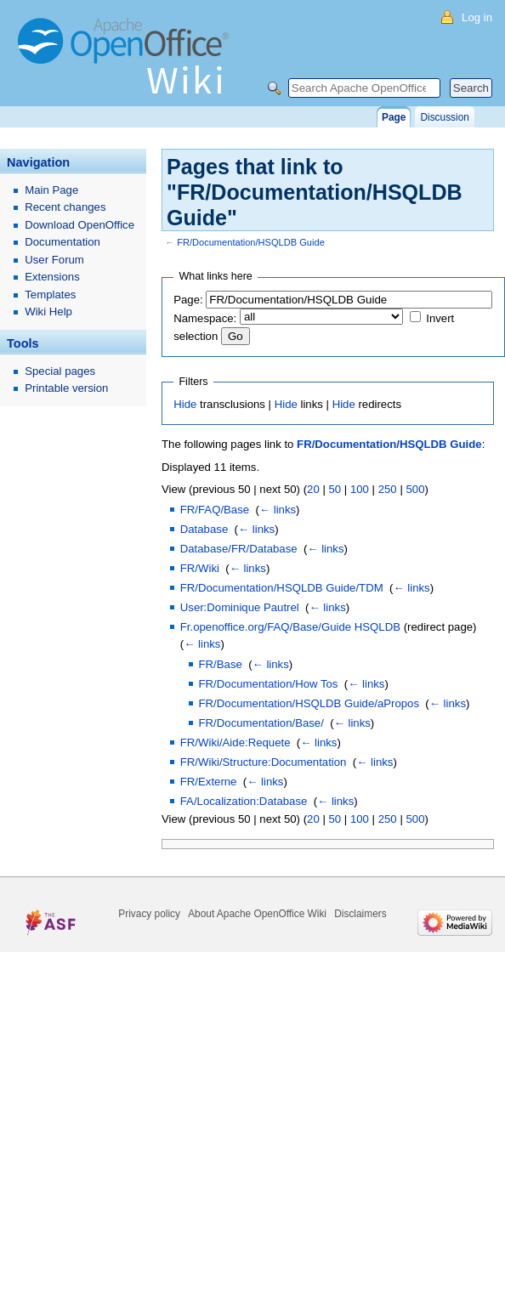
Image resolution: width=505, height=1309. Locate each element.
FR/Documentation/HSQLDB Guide (251, 242)
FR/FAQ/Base (214, 509)
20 (313, 489)
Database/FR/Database (239, 548)
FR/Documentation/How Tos (268, 683)
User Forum (54, 259)
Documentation (62, 241)
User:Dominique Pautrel (239, 607)
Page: (187, 299)
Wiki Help (48, 311)
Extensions (52, 276)
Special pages (60, 371)
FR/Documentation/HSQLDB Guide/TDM (281, 587)
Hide (184, 404)
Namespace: (204, 318)
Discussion (444, 117)
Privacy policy (149, 914)
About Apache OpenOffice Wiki (257, 914)
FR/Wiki (199, 568)
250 (387, 489)
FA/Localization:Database (244, 801)
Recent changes (65, 207)
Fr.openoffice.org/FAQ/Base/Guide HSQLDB (290, 626)
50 (334, 489)
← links (277, 509)
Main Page (51, 190)
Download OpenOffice (79, 224)
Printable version (66, 388)
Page (394, 117)
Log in (477, 17)
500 (415, 489)
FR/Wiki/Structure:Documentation (263, 762)
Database (204, 529)
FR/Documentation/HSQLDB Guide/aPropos (309, 703)
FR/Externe (208, 781)
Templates (50, 294)
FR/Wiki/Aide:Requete (235, 742)
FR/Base (220, 664)
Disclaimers (360, 914)
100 (359, 489)
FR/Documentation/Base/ (261, 723)
